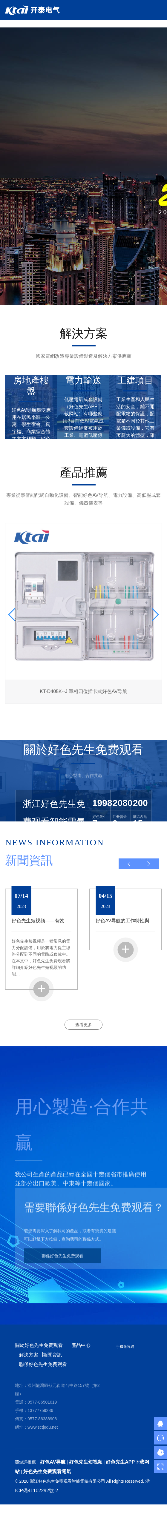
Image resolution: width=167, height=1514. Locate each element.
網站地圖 (9, 1509)
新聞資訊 (52, 1354)
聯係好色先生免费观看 (62, 1260)
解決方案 (28, 1354)
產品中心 (81, 1345)
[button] (129, 863)
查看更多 (83, 1024)
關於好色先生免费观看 (39, 1345)
